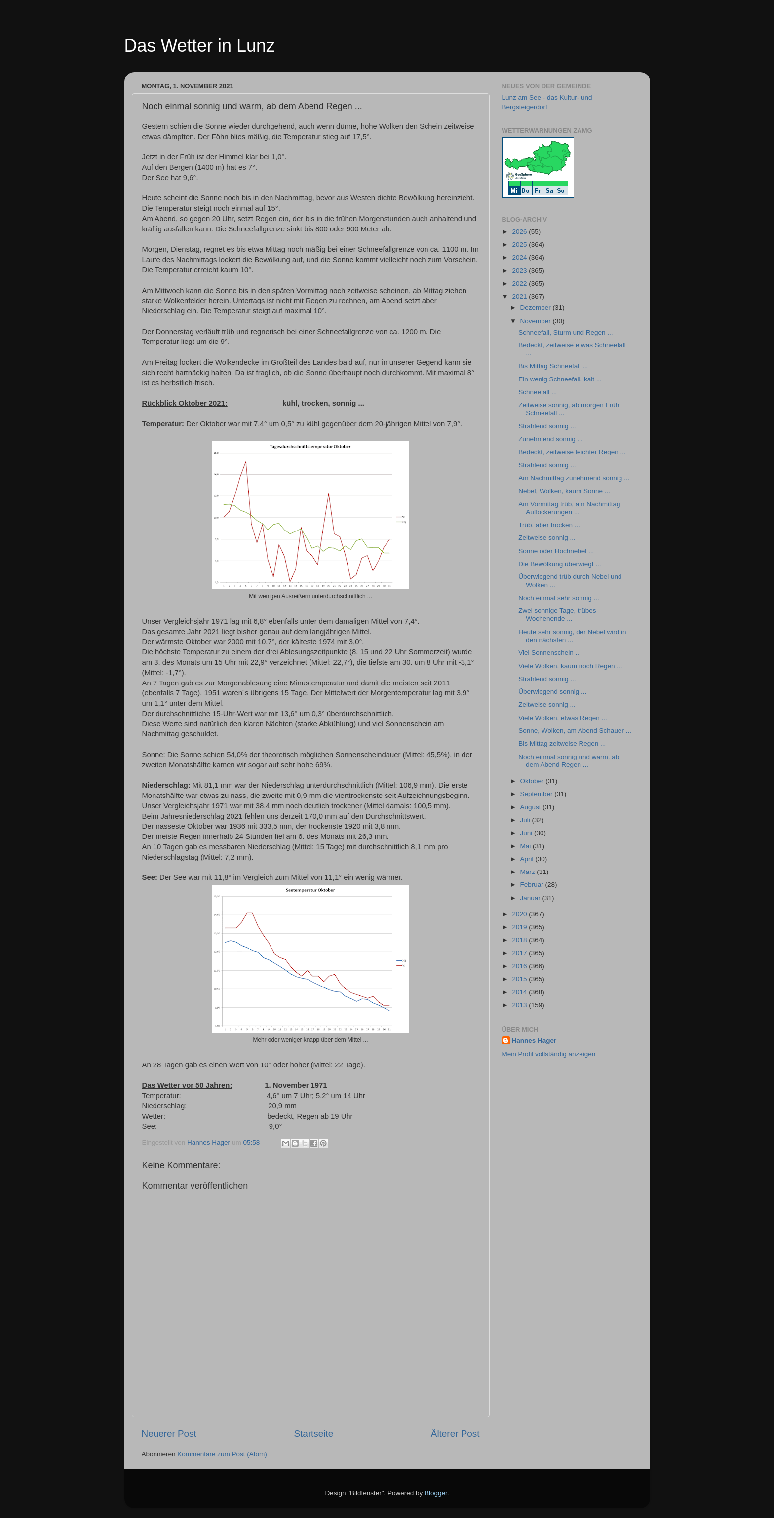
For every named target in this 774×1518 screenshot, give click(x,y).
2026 (520, 231)
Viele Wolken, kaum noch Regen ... (570, 666)
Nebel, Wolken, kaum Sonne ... (564, 490)
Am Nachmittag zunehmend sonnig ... (573, 478)
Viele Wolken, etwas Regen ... (562, 717)
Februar (532, 884)
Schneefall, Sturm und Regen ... (565, 332)
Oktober (533, 781)
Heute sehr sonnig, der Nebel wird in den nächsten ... (572, 636)
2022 (520, 283)
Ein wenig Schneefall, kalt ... (560, 379)
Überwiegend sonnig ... (552, 691)
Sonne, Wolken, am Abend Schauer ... (574, 730)
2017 (520, 953)
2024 (520, 257)
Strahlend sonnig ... (547, 426)
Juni (527, 832)
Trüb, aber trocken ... (549, 525)
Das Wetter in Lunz (199, 46)
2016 (520, 966)
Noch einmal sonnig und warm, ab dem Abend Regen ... (568, 760)
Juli (526, 820)
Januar (531, 898)
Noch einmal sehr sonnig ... (558, 598)
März (528, 871)
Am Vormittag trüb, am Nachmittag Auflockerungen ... (569, 508)
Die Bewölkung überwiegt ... (559, 564)
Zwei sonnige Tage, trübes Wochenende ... (557, 614)
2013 (520, 1005)
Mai (526, 846)
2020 (520, 914)
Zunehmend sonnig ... (550, 439)
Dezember (536, 307)
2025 (520, 244)
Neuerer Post (169, 1433)
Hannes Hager (534, 1040)
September (537, 793)
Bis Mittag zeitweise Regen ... (562, 743)
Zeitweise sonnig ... (547, 537)
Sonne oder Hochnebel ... (556, 551)
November (536, 321)
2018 (520, 940)
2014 (520, 992)
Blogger (436, 1493)
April (528, 859)
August (531, 807)
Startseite (313, 1433)
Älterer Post (455, 1433)
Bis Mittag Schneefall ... (553, 366)
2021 (520, 296)
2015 (520, 979)
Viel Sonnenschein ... (549, 652)
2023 (520, 270)
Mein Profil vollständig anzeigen (549, 1054)
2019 (520, 927)
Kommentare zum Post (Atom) (222, 1454)
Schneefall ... (537, 392)
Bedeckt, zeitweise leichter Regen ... (572, 451)
